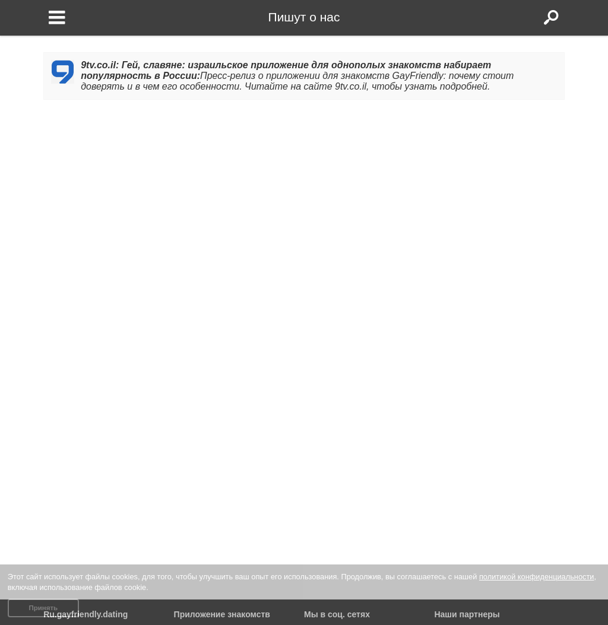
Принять (43, 607)
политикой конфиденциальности (536, 576)
